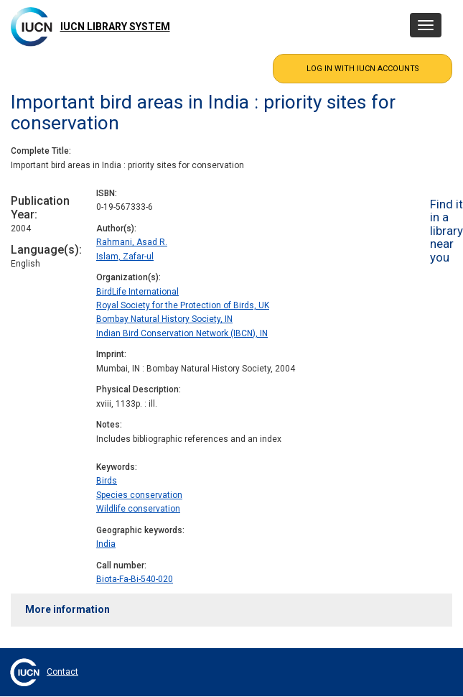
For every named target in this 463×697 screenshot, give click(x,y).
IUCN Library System (115, 26)
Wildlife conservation (138, 509)
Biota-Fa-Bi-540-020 (134, 579)
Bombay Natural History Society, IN (164, 319)
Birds (106, 481)
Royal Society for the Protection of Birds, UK (182, 305)
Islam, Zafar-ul (125, 256)
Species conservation (139, 495)
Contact (62, 672)
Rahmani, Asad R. (131, 242)
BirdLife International (137, 292)
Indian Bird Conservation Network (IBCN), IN (182, 333)
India (106, 544)
